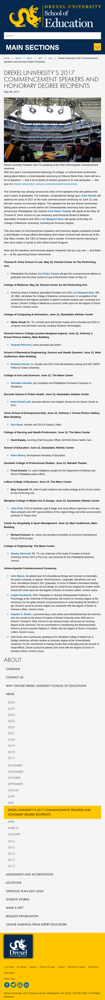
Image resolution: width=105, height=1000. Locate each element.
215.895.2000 (79, 993)
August (13, 790)
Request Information (22, 916)
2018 (11, 752)
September (15, 784)
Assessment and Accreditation (29, 874)
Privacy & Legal (47, 967)
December (15, 765)
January (14, 834)
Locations (13, 883)
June (11, 796)
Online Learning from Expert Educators (36, 924)
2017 (40, 58)
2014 (11, 854)
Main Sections (32, 47)
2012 (11, 866)
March (13, 828)
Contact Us (14, 677)
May (11, 802)
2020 (11, 739)
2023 (11, 721)
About (18, 58)
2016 (11, 841)
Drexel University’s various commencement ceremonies (45, 183)
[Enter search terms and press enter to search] (52, 35)
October (14, 778)
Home (7, 58)
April (11, 822)
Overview (13, 669)
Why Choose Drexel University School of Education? (46, 686)
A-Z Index (9, 967)
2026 (11, 702)
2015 (11, 847)
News (29, 58)
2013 (11, 860)
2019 (11, 746)
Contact (61, 967)
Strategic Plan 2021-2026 (25, 891)
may (50, 58)
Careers (33, 967)
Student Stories (17, 899)
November (15, 772)
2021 (11, 733)
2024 (11, 715)
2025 (11, 708)
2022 (11, 727)
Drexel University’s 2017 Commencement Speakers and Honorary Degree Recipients (49, 812)
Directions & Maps (76, 967)
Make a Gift (14, 908)
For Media (22, 967)
